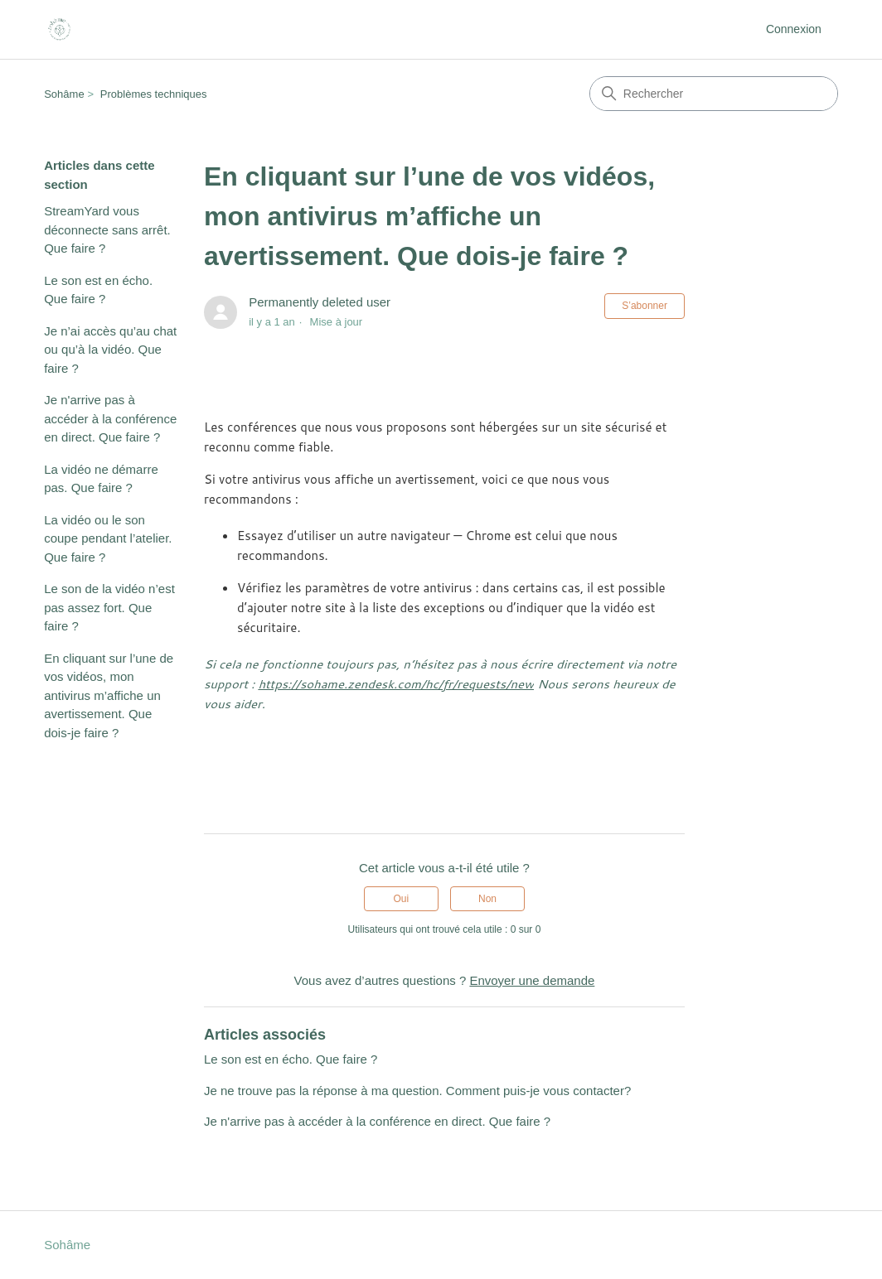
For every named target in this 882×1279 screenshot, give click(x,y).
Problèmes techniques (153, 94)
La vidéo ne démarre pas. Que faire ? (101, 478)
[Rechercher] (713, 93)
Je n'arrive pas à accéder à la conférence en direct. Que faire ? (110, 418)
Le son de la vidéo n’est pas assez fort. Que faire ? (109, 607)
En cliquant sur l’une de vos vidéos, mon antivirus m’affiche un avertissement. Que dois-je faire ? (108, 695)
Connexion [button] (793, 29)
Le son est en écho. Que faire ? (98, 289)
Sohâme (64, 94)
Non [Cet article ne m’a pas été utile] (487, 899)
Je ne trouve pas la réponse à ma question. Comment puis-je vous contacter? (417, 1091)
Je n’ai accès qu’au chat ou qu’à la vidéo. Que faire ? (110, 349)
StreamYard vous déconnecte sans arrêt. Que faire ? (107, 229)
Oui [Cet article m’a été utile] (402, 899)
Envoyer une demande (531, 980)
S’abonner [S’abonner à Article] (644, 305)
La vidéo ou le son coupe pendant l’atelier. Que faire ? (108, 538)
